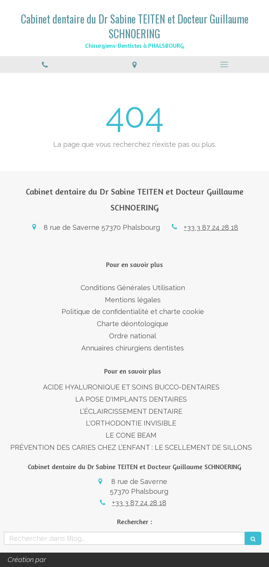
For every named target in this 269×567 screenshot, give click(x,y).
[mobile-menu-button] (224, 64)
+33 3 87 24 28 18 (211, 227)
